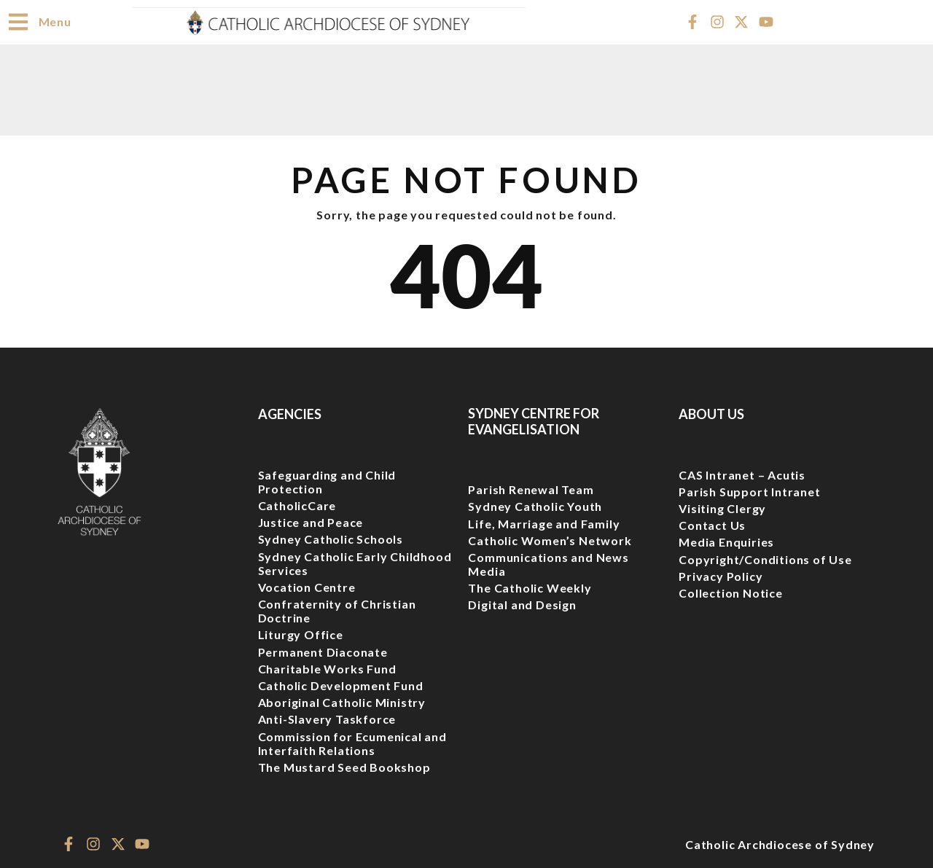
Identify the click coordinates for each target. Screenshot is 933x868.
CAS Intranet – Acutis (742, 474)
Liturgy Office (300, 634)
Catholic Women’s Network (549, 540)
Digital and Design (522, 604)
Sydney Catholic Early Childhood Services (355, 562)
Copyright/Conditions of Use (765, 559)
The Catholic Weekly (529, 587)
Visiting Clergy (722, 508)
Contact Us (712, 524)
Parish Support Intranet (749, 491)
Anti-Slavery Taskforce (327, 718)
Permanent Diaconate (323, 651)
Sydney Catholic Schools (330, 538)
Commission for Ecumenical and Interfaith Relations (352, 742)
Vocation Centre (307, 586)
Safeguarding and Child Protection (327, 481)
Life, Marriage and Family (544, 523)
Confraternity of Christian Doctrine (337, 610)
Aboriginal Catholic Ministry (342, 701)
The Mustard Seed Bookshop (344, 766)
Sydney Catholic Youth (535, 505)
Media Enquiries (726, 541)
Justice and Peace (311, 521)
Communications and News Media (548, 563)
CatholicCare (297, 505)
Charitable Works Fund (327, 668)
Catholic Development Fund (340, 685)
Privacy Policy (720, 575)
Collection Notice (731, 592)
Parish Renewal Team (530, 489)
